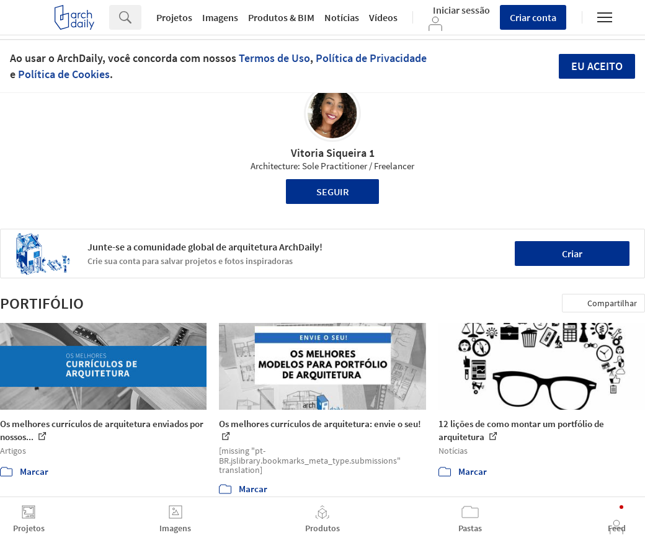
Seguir (332, 191)
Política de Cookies (64, 74)
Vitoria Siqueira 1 (333, 153)
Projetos (174, 17)
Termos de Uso (274, 58)
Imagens (220, 17)
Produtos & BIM (281, 17)
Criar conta (533, 17)
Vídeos (383, 17)
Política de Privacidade (371, 58)
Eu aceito (597, 66)
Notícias (341, 17)
